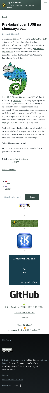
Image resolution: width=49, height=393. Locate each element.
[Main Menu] (45, 3)
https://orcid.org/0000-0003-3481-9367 (24, 306)
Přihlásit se (6, 340)
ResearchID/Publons (24, 312)
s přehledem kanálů (25, 330)
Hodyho (16, 39)
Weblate (17, 100)
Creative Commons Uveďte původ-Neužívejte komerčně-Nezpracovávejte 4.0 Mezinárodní (21, 366)
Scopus (25, 317)
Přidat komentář (9, 170)
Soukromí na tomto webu (12, 380)
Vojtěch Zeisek (14, 2)
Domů (4, 17)
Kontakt (5, 375)
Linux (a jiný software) (19, 159)
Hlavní (24, 325)
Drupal (15, 385)
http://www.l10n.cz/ (12, 123)
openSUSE (14, 162)
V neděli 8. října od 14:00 (13, 97)
